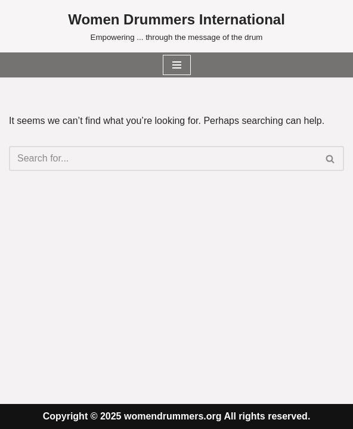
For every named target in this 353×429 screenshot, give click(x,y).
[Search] (163, 158)
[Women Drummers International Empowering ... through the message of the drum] (176, 26)
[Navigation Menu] (177, 65)
